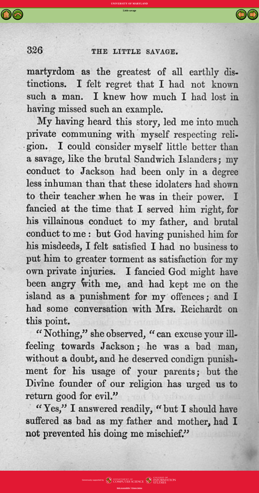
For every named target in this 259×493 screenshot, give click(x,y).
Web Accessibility (123, 488)
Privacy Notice (136, 488)
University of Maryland (129, 3)
